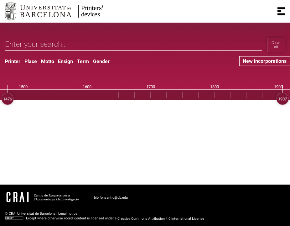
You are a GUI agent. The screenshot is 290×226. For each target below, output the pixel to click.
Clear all (276, 44)
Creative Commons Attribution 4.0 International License (160, 218)
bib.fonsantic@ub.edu (111, 198)
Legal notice (67, 214)
